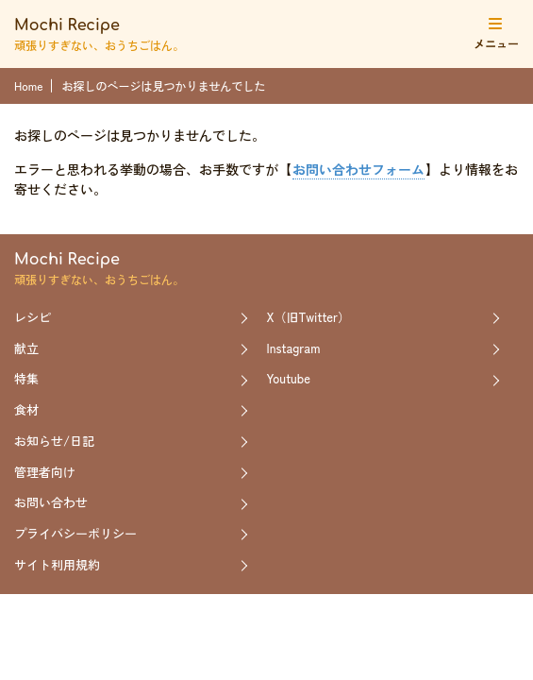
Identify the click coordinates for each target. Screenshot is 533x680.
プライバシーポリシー (75, 533)
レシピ (32, 317)
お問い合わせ (51, 502)
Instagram (294, 348)
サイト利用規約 (57, 564)
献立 (26, 348)
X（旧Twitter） (309, 317)
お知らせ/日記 (54, 441)
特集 (26, 378)
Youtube (289, 378)
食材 (26, 409)
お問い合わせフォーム (358, 169)
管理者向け (44, 472)
